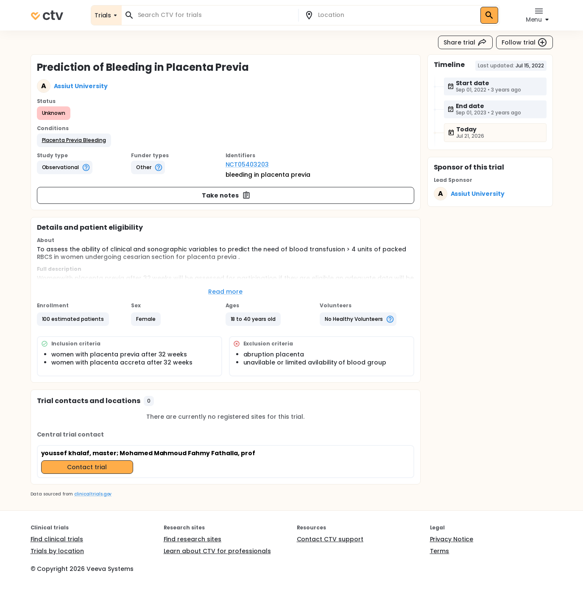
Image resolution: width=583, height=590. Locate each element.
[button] (74, 140)
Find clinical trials (57, 539)
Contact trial (87, 467)
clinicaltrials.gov (93, 494)
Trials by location (57, 551)
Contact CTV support (330, 539)
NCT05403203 (247, 164)
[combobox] (215, 15)
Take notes (226, 195)
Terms (439, 551)
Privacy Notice (452, 539)
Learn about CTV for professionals (217, 551)
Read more (225, 291)
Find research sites (192, 539)
